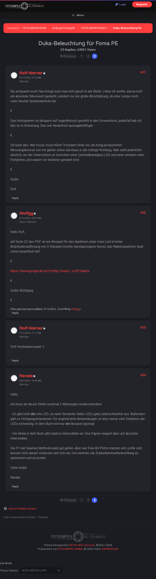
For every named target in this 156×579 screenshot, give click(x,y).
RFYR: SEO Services (82, 545)
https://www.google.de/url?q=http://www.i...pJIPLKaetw (49, 271)
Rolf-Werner (31, 73)
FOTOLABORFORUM (34, 28)
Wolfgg (26, 213)
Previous (68, 56)
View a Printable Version (22, 508)
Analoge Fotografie (63, 28)
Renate (26, 376)
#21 (143, 72)
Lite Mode (6, 563)
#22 (143, 212)
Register (142, 4)
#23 (143, 327)
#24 (143, 375)
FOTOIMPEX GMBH (70, 549)
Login (120, 4)
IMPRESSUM (110, 549)
